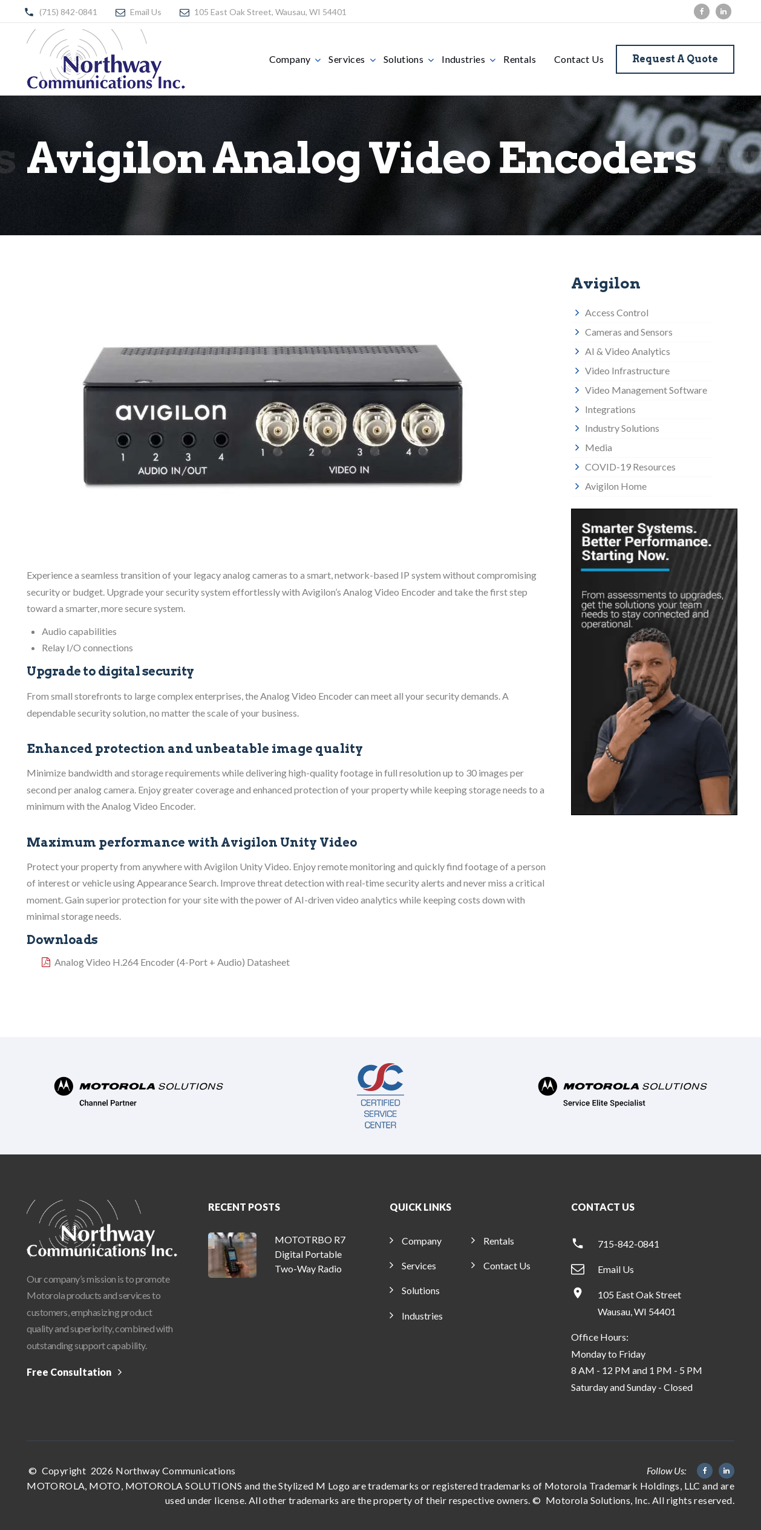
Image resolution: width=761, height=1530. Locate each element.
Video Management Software (646, 390)
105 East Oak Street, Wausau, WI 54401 (270, 12)
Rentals (519, 59)
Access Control (616, 312)
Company (290, 59)
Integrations (610, 409)
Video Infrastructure (627, 370)
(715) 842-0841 (68, 12)
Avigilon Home (616, 486)
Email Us (146, 12)
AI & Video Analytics (627, 351)
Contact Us (579, 59)
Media (598, 447)
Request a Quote (675, 59)
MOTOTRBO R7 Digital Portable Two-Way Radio (310, 1254)
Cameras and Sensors (629, 331)
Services (346, 59)
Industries (463, 59)
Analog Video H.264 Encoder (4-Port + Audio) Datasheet (172, 962)
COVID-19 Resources (630, 466)
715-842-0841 (628, 1243)
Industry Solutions (622, 428)
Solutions (404, 59)
